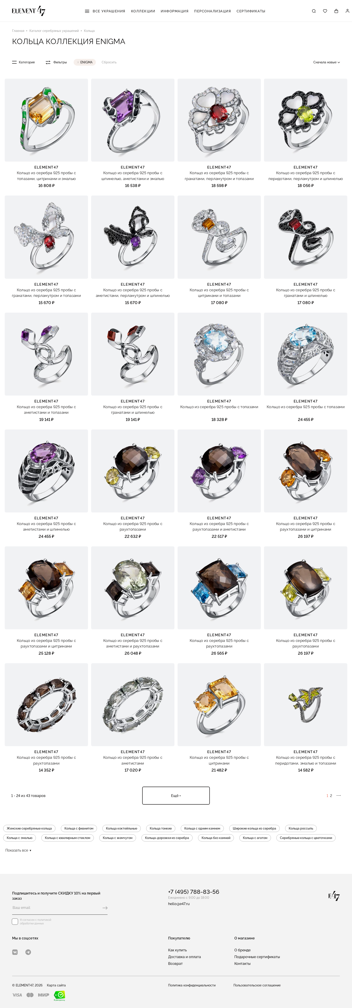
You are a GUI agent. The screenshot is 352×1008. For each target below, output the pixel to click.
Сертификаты (251, 11)
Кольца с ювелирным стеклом (67, 838)
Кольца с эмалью (19, 838)
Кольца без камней (216, 838)
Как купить (177, 950)
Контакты (242, 963)
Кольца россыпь (301, 828)
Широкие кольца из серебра (254, 828)
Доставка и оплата (184, 957)
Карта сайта (56, 985)
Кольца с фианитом (78, 828)
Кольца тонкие (161, 828)
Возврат (175, 963)
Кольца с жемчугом (117, 838)
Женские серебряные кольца (29, 828)
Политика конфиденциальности (192, 985)
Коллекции (143, 11)
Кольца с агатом (255, 838)
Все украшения (105, 11)
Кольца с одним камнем (202, 828)
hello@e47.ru (179, 904)
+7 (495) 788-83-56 (193, 891)
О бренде (242, 950)
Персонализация (212, 11)
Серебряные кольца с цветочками (306, 838)
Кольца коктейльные (121, 828)
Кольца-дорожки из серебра (167, 838)
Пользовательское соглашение (257, 985)
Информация (175, 11)
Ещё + (176, 796)
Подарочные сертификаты (257, 957)
